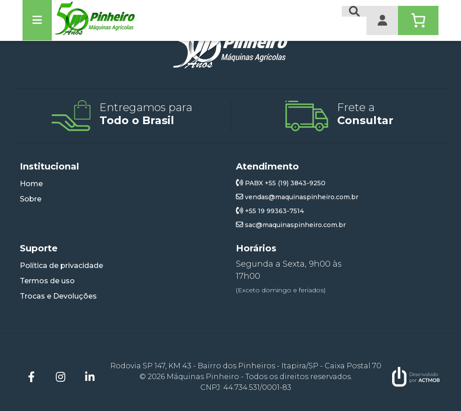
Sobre (30, 199)
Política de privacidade (61, 265)
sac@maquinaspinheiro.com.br (291, 225)
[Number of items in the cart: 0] (418, 20)
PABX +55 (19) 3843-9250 (280, 183)
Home (31, 183)
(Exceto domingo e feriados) (280, 290)
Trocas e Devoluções (58, 296)
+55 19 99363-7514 (270, 211)
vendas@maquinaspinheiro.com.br (297, 197)
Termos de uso (47, 281)
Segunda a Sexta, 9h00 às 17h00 (289, 270)
